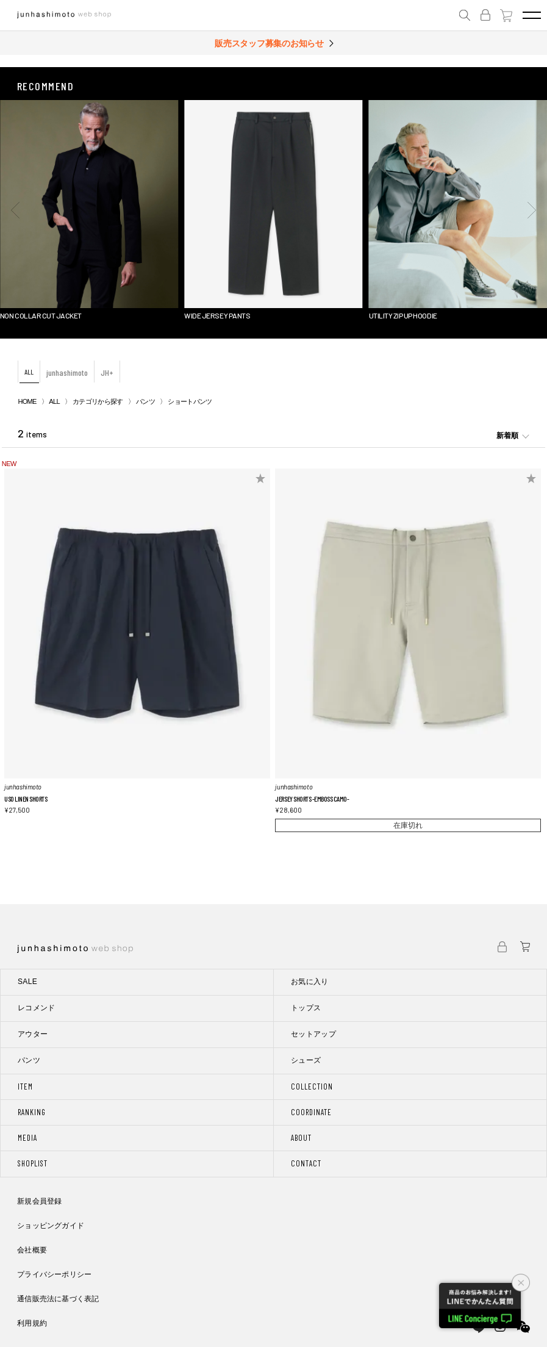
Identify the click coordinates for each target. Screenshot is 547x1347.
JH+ (107, 372)
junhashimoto (67, 372)
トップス (306, 1008)
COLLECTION (312, 1086)
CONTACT (306, 1163)
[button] (15, 210)
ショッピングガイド (50, 1225)
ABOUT (301, 1138)
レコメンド (36, 1008)
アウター (33, 1034)
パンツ (145, 401)
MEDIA (27, 1138)
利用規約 (32, 1323)
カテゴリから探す (98, 401)
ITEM (25, 1086)
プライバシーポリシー (54, 1274)
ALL (29, 371)
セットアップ (313, 1034)
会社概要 (32, 1250)
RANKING (32, 1112)
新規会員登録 (39, 1201)
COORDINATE (311, 1112)
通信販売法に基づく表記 (58, 1299)
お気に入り (310, 981)
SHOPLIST (33, 1163)
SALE (27, 981)
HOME (27, 401)
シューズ (306, 1060)
